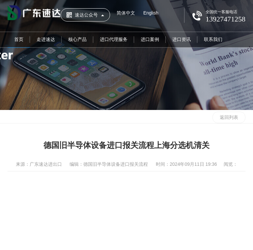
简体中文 (126, 13)
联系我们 (213, 39)
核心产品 (77, 39)
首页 (18, 39)
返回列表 (229, 117)
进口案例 (150, 39)
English (150, 13)
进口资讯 (181, 39)
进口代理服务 (113, 39)
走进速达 (46, 39)
